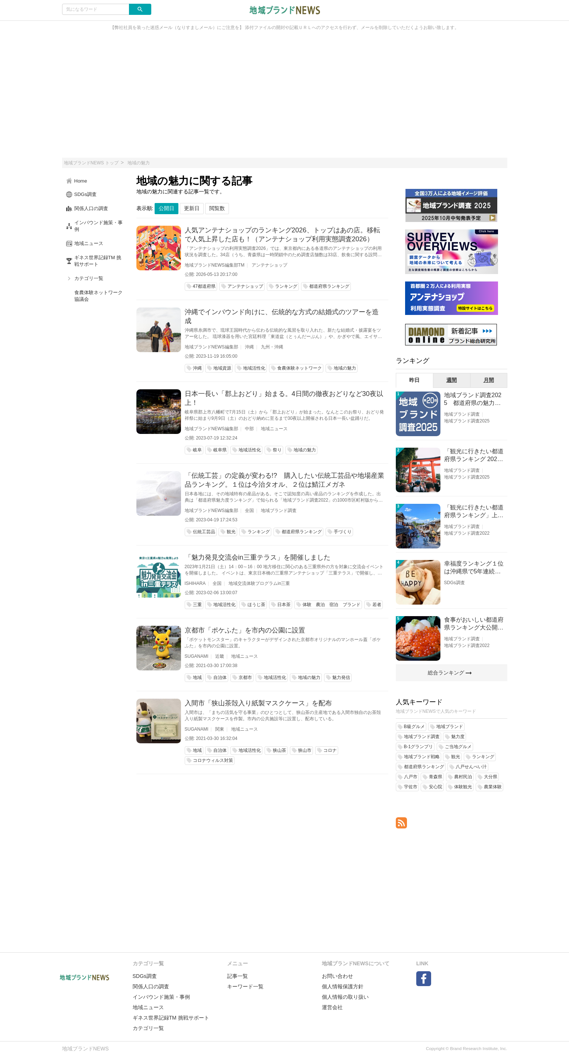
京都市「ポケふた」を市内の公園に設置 (245, 630)
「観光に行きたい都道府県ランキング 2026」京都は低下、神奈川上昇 (474, 455)
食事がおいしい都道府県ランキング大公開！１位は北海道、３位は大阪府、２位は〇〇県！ (474, 624)
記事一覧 (237, 976)
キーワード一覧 (245, 986)
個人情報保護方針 (342, 986)
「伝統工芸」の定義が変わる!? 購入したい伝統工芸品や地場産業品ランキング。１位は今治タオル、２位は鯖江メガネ (284, 480)
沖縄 (249, 347)
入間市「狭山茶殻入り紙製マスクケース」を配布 (258, 703)
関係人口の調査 (151, 986)
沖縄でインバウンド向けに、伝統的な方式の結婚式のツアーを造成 (282, 316)
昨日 (414, 380)
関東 (219, 729)
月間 (489, 380)
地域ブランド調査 (279, 510)
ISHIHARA (195, 583)
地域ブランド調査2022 (467, 533)
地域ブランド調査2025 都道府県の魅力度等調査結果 (473, 399)
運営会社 (332, 1007)
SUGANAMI (196, 656)
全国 (249, 510)
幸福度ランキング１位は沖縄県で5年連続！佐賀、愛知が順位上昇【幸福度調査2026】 (474, 568)
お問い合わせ (337, 976)
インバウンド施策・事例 (161, 997)
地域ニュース (274, 428)
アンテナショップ (269, 265)
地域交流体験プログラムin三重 (259, 583)
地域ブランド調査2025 (467, 421)
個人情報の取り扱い (345, 997)
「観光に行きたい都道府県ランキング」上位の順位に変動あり (474, 511)
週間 (451, 380)
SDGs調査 (454, 582)
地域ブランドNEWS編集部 (211, 347)
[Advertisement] (285, 98)
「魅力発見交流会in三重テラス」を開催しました (257, 557)
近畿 (219, 656)
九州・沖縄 (272, 347)
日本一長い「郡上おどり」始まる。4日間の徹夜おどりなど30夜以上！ (284, 398)
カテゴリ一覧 (148, 1028)
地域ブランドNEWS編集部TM (215, 265)
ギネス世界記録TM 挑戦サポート (171, 1018)
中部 (249, 428)
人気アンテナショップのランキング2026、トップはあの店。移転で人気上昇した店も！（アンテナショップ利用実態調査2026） (282, 234)
